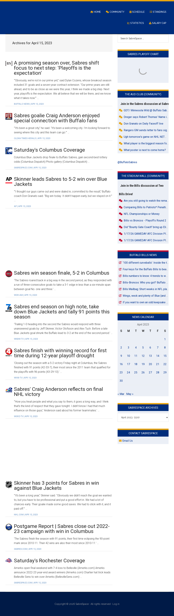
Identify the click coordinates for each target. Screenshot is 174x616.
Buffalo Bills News (143, 255)
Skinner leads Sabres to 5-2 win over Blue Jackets (60, 181)
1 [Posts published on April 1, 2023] (165, 339)
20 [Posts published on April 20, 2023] (150, 364)
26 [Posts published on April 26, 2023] (143, 372)
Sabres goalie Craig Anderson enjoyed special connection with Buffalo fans (57, 118)
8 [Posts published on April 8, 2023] (165, 347)
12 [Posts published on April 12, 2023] (143, 355)
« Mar (121, 394)
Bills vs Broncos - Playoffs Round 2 (145, 220)
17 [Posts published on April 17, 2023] (128, 364)
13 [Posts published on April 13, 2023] (150, 355)
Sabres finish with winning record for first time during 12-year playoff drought (60, 352)
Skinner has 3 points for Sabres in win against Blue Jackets (56, 485)
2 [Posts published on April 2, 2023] (121, 347)
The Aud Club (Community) (143, 94)
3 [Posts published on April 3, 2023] (128, 347)
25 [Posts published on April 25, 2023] (135, 372)
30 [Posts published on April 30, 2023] (121, 380)
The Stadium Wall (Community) (143, 176)
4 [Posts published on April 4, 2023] (136, 347)
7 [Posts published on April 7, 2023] (157, 347)
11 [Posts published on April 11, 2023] (135, 355)
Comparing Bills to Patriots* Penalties (146, 207)
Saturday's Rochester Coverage (49, 560)
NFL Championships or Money (142, 213)
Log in (115, 604)
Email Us (126, 440)
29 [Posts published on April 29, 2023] (165, 372)
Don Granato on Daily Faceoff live (143, 123)
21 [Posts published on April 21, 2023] (157, 364)
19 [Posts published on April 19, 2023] (143, 364)
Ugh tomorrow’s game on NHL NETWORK (148, 136)
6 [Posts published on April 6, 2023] (150, 347)
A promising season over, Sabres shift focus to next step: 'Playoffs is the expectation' (56, 68)
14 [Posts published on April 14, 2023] (157, 355)
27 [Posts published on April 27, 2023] (150, 372)
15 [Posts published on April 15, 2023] (165, 355)
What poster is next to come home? (145, 150)
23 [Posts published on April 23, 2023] (121, 372)
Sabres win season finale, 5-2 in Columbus (61, 273)
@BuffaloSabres (127, 162)
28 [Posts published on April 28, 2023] (157, 372)
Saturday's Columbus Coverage (49, 150)
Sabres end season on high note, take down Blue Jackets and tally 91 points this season (62, 312)
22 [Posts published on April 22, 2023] (165, 364)
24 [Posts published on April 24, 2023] (128, 372)
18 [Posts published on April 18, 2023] (135, 364)
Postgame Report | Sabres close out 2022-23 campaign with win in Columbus (62, 528)
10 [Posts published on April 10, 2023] (128, 355)
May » (129, 394)
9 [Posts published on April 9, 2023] (121, 355)
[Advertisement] (58, 239)
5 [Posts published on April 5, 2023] (143, 347)
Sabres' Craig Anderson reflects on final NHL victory (58, 391)
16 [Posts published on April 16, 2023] (121, 364)
